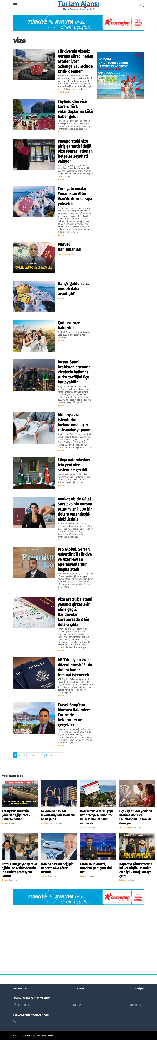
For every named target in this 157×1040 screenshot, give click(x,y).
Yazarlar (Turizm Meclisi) (66, 254)
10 (57, 755)
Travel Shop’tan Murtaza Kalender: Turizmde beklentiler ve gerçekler (74, 714)
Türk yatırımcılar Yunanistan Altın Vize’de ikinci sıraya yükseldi (75, 196)
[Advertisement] (78, 941)
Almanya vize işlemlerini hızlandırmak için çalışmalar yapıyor (74, 422)
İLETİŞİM (139, 988)
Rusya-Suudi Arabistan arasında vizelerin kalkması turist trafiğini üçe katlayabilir (74, 372)
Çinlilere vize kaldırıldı (69, 325)
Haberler (61, 132)
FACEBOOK (21, 1005)
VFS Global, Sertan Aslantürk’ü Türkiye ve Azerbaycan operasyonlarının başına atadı (75, 559)
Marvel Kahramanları (69, 247)
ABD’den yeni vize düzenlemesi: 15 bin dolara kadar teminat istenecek (75, 667)
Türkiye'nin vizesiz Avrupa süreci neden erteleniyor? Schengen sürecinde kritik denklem (75, 61)
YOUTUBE (137, 1004)
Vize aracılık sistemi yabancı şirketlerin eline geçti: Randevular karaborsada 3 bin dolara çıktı (75, 612)
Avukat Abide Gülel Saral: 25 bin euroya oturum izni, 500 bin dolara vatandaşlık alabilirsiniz (75, 509)
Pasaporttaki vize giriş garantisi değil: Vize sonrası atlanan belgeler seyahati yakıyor (75, 151)
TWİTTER (79, 1005)
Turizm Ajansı (30, 1035)
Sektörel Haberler (64, 92)
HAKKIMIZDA (20, 988)
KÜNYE (80, 988)
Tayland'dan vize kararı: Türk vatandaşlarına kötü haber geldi (75, 109)
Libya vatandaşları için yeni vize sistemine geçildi (74, 464)
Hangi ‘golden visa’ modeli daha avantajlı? (74, 288)
